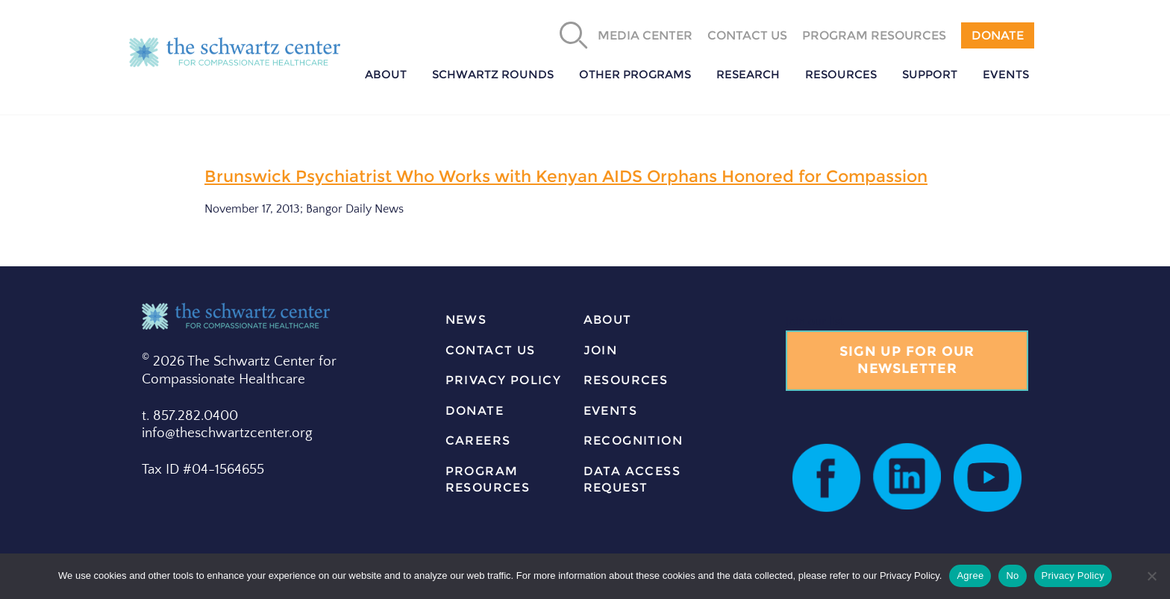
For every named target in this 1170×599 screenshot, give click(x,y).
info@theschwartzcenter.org (227, 433)
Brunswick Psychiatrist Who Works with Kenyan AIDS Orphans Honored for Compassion (565, 176)
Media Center (645, 35)
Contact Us (747, 35)
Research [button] (748, 74)
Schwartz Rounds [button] (493, 74)
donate (474, 411)
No (1012, 575)
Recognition (633, 440)
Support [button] (929, 74)
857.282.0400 (195, 416)
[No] (1151, 575)
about (608, 320)
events (610, 411)
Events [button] (1006, 74)
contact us (490, 350)
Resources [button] (841, 74)
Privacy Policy (503, 380)
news (466, 320)
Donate (998, 35)
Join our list (815, 321)
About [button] (386, 74)
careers (478, 440)
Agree (970, 575)
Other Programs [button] (635, 74)
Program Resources (874, 35)
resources (626, 380)
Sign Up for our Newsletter (907, 360)
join (601, 350)
